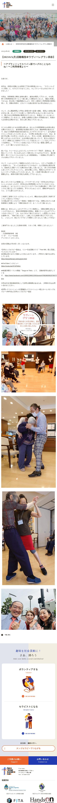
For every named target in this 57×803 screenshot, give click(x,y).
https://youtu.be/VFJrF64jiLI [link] (11, 266)
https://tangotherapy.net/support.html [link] (14, 259)
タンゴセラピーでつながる (28, 748)
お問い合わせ (42, 760)
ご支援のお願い (14, 760)
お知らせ (9, 44)
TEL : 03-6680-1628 (24, 774)
